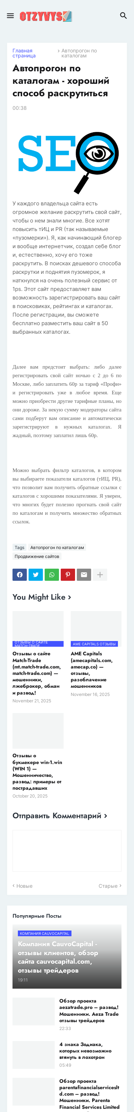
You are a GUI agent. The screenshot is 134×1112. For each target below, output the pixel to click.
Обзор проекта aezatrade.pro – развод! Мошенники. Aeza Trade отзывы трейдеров (89, 1011)
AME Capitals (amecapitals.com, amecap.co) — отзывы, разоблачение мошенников (92, 669)
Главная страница (24, 53)
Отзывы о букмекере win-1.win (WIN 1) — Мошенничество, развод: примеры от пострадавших (37, 771)
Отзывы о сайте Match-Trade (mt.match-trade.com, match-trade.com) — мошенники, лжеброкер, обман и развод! (37, 673)
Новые (24, 886)
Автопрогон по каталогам (79, 53)
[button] (10, 16)
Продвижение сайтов (37, 556)
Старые (108, 886)
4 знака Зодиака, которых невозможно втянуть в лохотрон (85, 1051)
